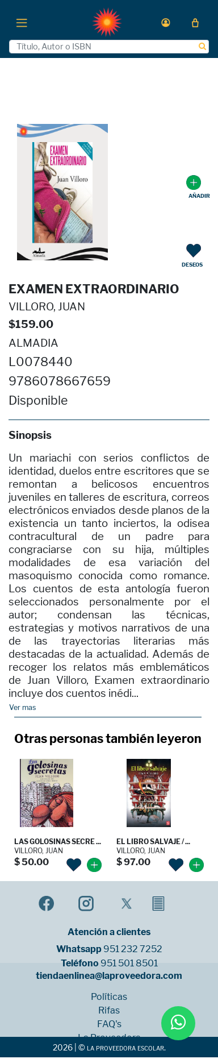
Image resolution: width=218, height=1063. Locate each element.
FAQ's (109, 1024)
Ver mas (22, 707)
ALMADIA (33, 343)
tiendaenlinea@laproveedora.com (109, 976)
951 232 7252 (132, 949)
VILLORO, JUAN (47, 306)
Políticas (109, 997)
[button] (165, 22)
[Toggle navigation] (21, 22)
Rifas (109, 1010)
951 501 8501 (129, 963)
